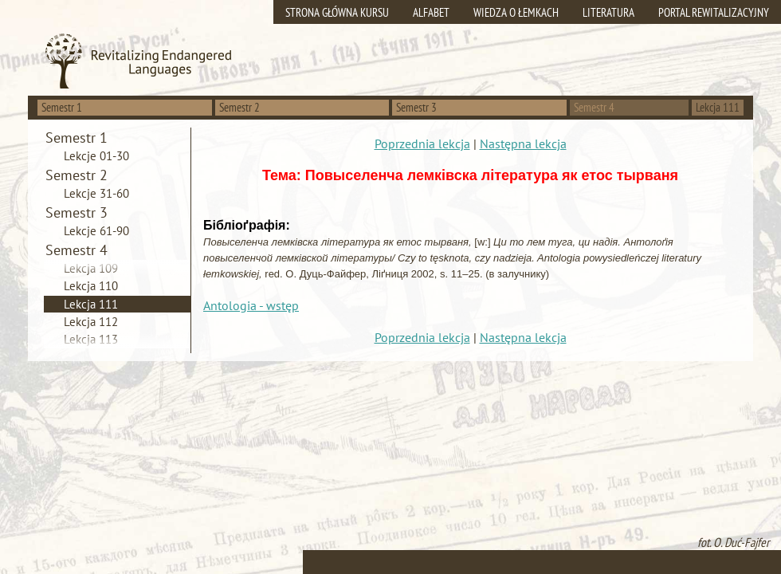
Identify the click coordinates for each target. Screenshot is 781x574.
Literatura (608, 12)
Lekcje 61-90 (96, 230)
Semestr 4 (594, 107)
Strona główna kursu (337, 12)
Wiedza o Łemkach (516, 12)
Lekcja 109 (91, 268)
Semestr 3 (416, 107)
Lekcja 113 (91, 339)
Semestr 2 (239, 107)
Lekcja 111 (91, 304)
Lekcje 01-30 (96, 155)
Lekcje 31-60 (96, 193)
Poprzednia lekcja (422, 143)
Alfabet (431, 12)
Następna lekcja (523, 143)
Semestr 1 (61, 107)
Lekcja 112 (91, 321)
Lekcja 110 (91, 285)
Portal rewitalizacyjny (713, 12)
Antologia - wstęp (251, 305)
